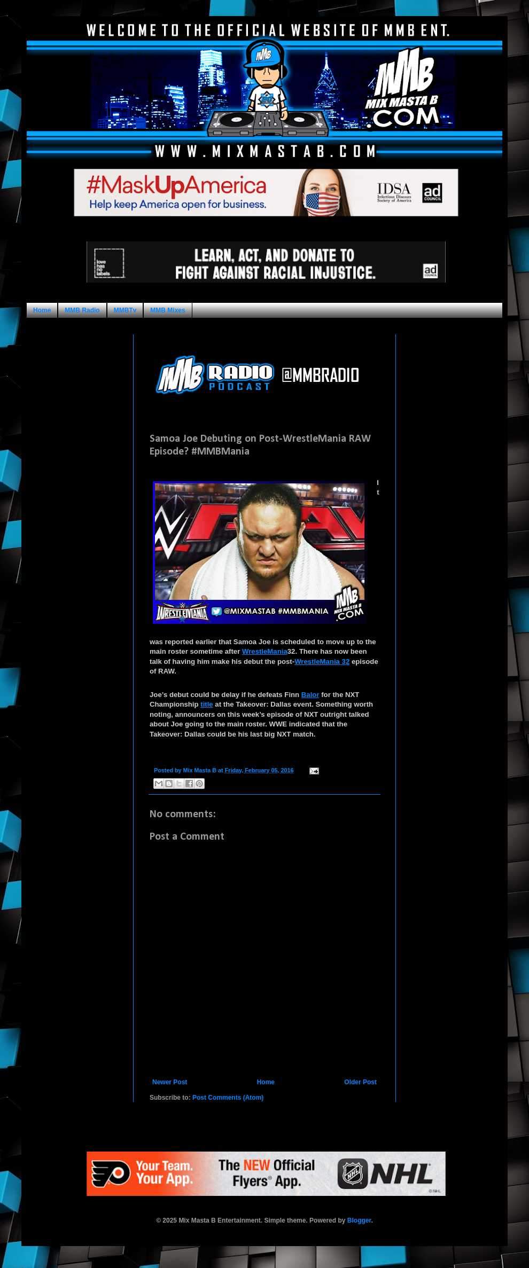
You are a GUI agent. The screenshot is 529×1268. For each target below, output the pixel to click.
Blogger (359, 1220)
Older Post (360, 1082)
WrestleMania (264, 651)
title (206, 704)
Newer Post (169, 1082)
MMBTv (125, 310)
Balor (310, 695)
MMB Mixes (167, 310)
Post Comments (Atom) (227, 1097)
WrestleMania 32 (321, 662)
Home (42, 310)
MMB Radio (82, 310)
